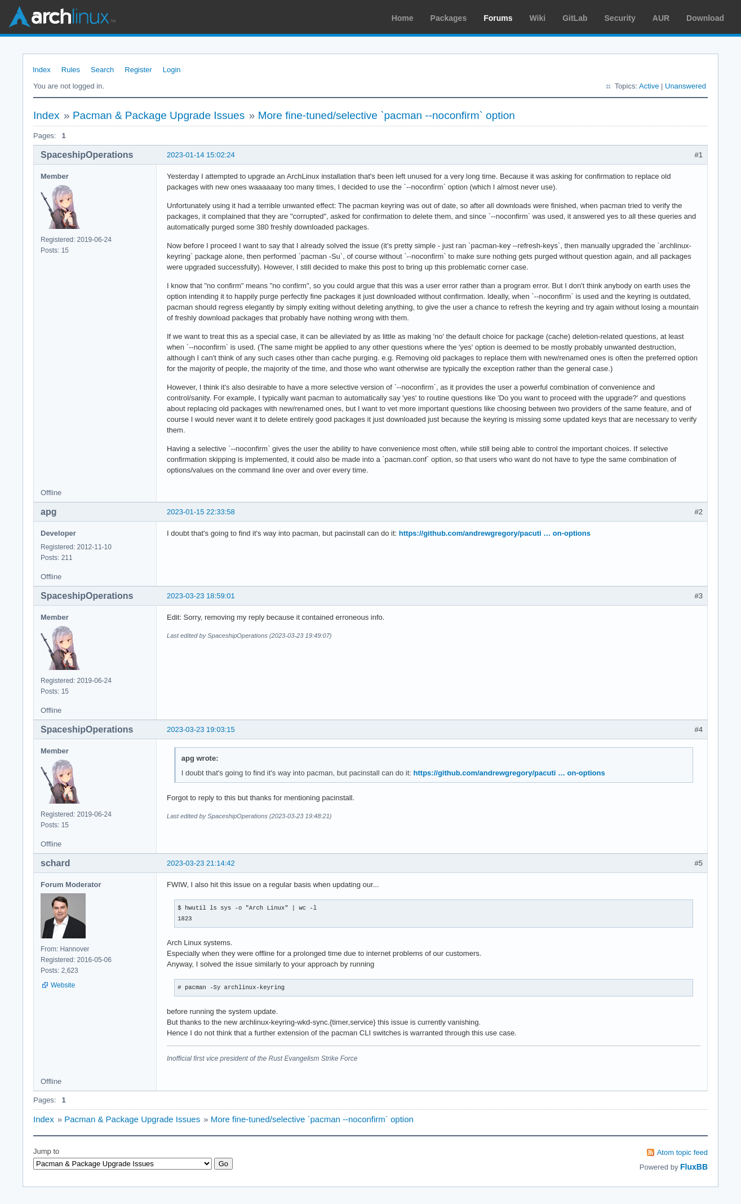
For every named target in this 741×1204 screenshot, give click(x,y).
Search (102, 69)
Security (620, 18)
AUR (661, 18)
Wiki (538, 18)
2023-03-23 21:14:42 (201, 863)
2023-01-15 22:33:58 (201, 512)
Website (63, 985)
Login (172, 69)
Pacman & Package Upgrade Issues (159, 115)
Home (403, 18)
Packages (449, 18)
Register (138, 69)
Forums (497, 18)
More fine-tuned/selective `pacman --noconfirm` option (386, 115)
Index (42, 69)
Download (705, 18)
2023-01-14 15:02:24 (201, 155)
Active (649, 86)
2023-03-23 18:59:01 (201, 596)
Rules (70, 69)
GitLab (574, 18)
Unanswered (685, 86)
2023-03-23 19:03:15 (201, 729)
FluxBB (694, 1166)
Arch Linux (62, 17)
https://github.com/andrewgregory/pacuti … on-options (495, 533)
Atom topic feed (682, 1152)
